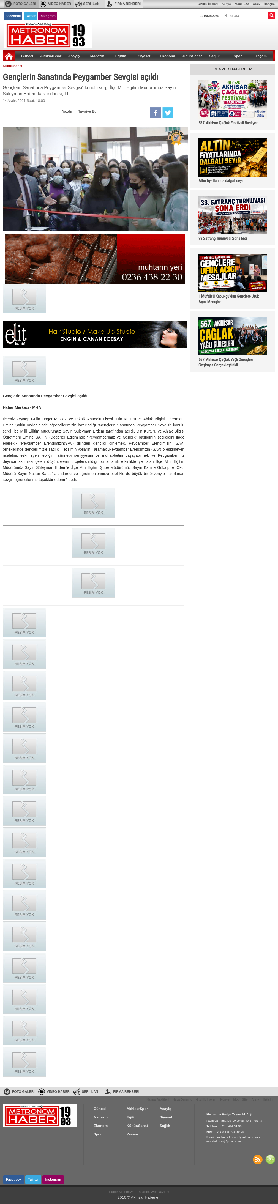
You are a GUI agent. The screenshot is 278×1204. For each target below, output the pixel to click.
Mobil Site (242, 4)
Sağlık (214, 56)
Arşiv (257, 4)
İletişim (269, 4)
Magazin (97, 56)
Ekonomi (167, 56)
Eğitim (120, 56)
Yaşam (261, 56)
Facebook (13, 16)
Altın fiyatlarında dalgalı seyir (221, 180)
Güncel (27, 56)
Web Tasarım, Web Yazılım (149, 1192)
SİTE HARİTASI (270, 1159)
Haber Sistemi (119, 1192)
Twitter (30, 16)
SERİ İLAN (91, 4)
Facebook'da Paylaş (155, 112)
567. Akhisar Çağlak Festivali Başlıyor (227, 123)
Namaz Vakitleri (157, 1099)
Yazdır (67, 111)
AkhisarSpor (50, 56)
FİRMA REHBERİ (128, 4)
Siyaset (144, 56)
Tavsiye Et (87, 111)
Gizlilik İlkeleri (208, 4)
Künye (226, 4)
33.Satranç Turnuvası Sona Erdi (222, 238)
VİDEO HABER (59, 4)
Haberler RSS (258, 1159)
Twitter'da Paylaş (167, 112)
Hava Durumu (182, 1099)
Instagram (47, 16)
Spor (238, 56)
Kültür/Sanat (191, 56)
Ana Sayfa (9, 56)
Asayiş (74, 56)
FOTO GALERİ (24, 4)
